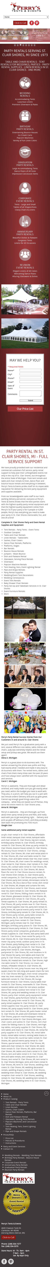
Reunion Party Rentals (14, 1169)
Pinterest (11, 1263)
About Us (7, 1096)
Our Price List (25, 409)
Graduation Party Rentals (16, 1167)
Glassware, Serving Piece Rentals (20, 1119)
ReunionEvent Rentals (25, 266)
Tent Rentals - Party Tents (16, 1102)
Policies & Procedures (15, 1140)
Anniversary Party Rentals (16, 1165)
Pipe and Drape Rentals (16, 1131)
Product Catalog (10, 1099)
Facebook (4, 1263)
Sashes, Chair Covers (14, 1109)
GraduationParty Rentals (25, 164)
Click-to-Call (20, 22)
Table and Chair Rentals (16, 1104)
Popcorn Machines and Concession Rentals (21, 1122)
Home (6, 1094)
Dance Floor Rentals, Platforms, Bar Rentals (21, 1113)
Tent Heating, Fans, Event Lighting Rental (20, 1127)
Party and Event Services (14, 1146)
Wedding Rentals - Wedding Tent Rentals (23, 1155)
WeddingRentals (25, 94)
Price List (9, 1138)
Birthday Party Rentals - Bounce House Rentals (22, 1158)
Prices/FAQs (8, 1134)
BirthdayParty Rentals (25, 128)
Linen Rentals (11, 1107)
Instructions (10, 1143)
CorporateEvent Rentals (25, 200)
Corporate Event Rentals (15, 1162)
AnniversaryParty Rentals (25, 233)
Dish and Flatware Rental (16, 1117)
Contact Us (8, 1149)
